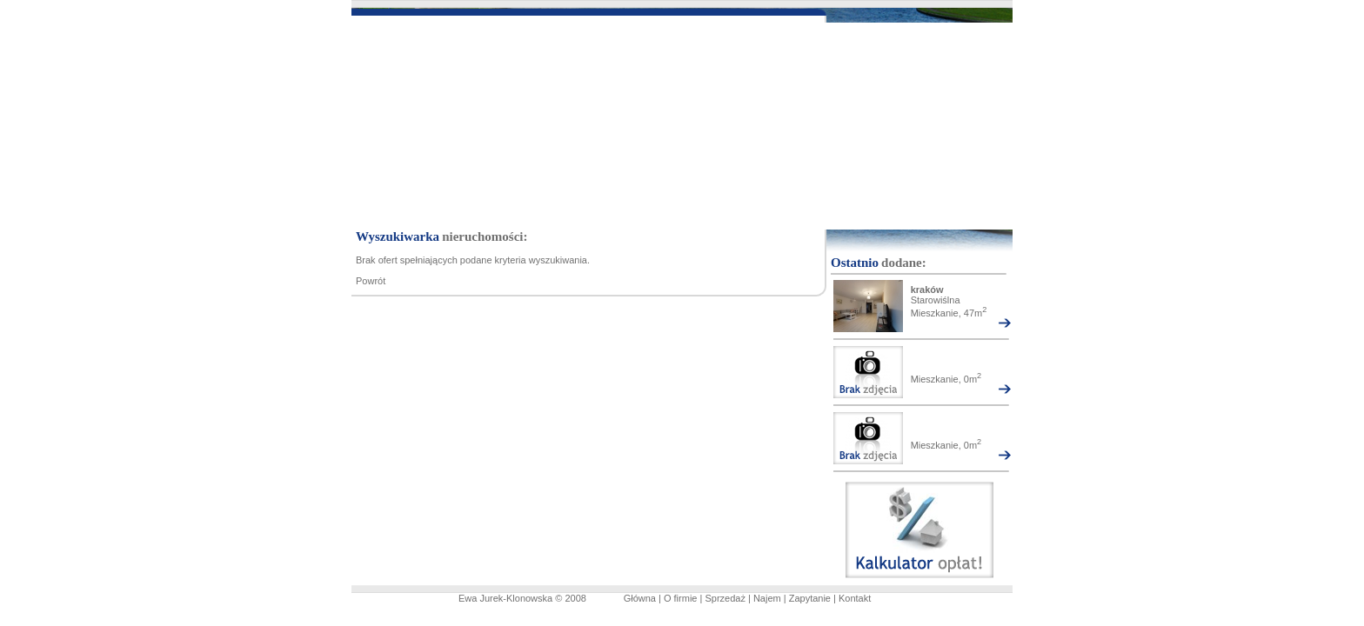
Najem (767, 598)
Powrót (370, 281)
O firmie (681, 598)
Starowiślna (935, 300)
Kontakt (855, 598)
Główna (640, 598)
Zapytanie (810, 598)
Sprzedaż (725, 598)
